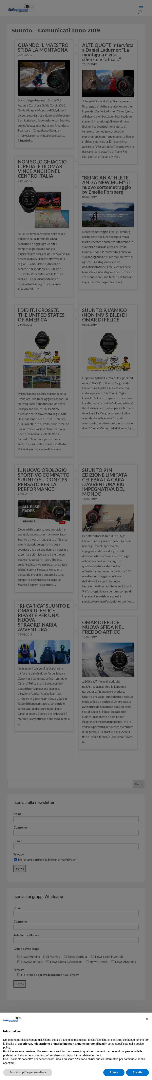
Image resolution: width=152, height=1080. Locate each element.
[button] (147, 1019)
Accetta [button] (137, 1072)
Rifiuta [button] (114, 1072)
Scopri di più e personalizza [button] (28, 1072)
